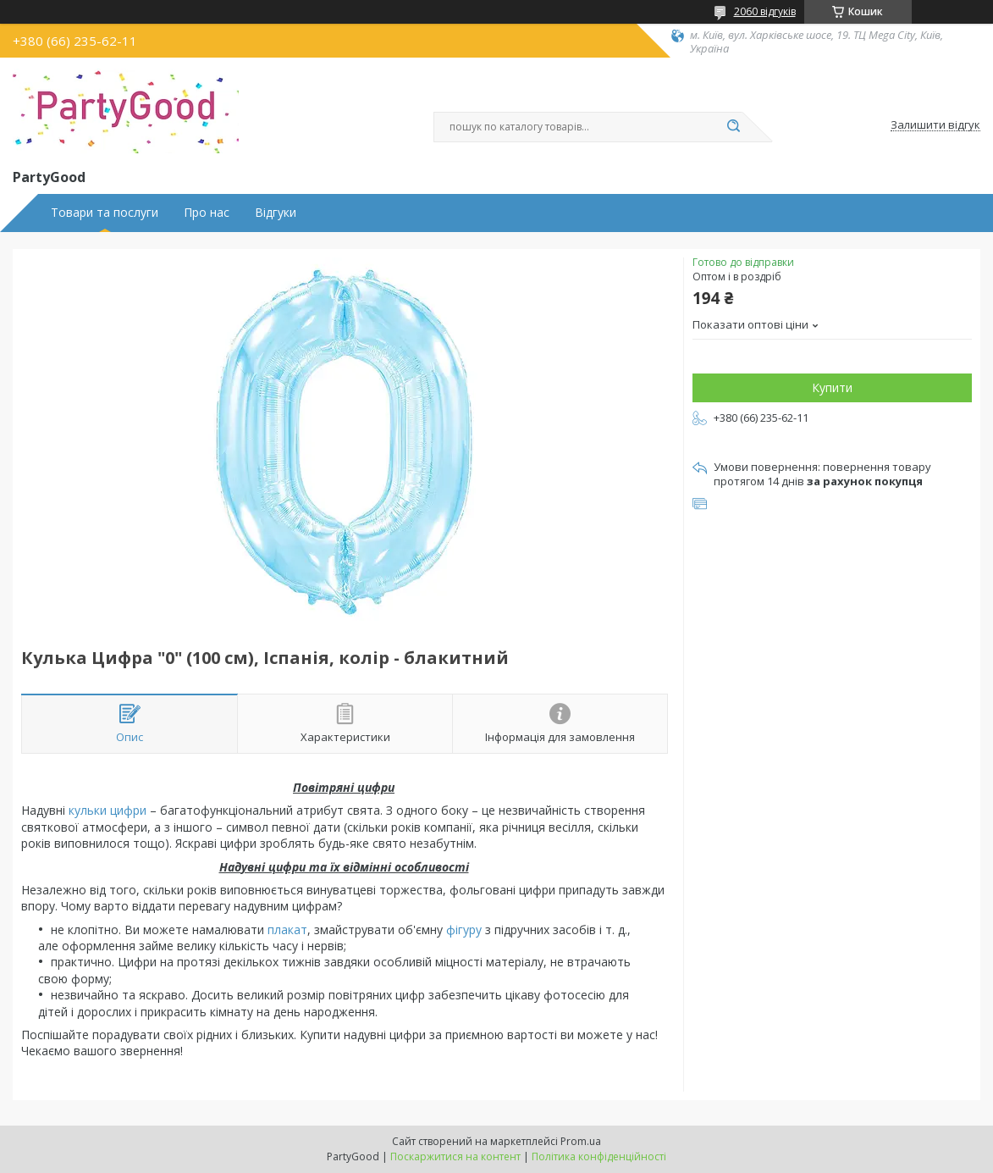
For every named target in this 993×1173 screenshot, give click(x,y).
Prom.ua (580, 1141)
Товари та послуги (104, 213)
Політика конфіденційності (599, 1156)
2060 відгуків (765, 11)
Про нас (206, 213)
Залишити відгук (935, 125)
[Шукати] (734, 127)
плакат (287, 929)
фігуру (464, 929)
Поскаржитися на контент (455, 1156)
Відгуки (275, 213)
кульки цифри (107, 810)
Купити (832, 387)
